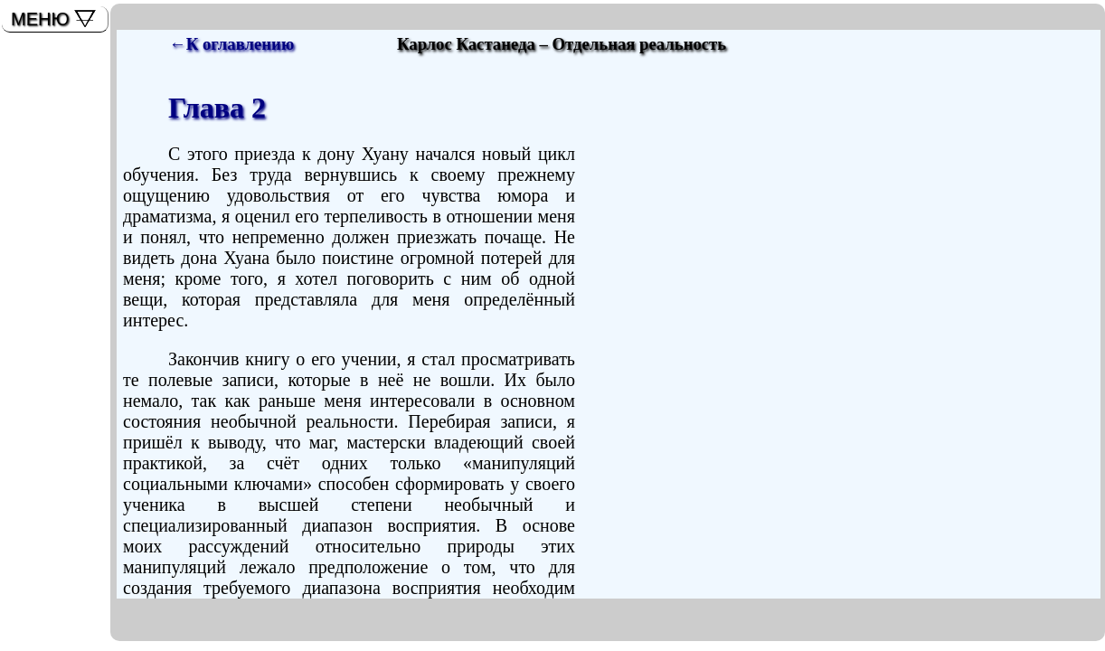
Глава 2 (217, 107)
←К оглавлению (231, 43)
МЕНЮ (40, 19)
